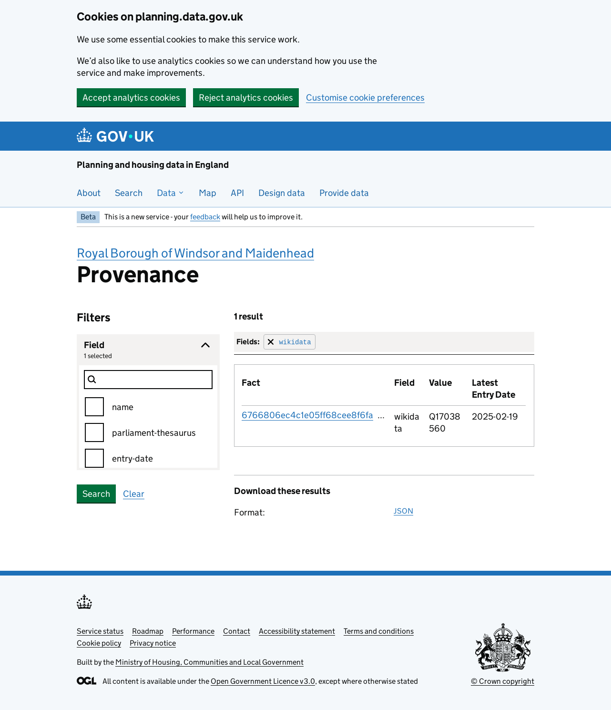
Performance (193, 631)
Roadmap (147, 631)
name (122, 406)
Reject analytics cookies (246, 97)
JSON (403, 510)
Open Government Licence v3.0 (263, 681)
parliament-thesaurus (154, 432)
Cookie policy (99, 643)
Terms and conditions (379, 631)
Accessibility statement (297, 631)
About (89, 192)
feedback (205, 216)
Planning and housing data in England (153, 164)
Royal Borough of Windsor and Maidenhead (195, 253)
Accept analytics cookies (131, 97)
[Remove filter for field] (289, 341)
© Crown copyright (502, 681)
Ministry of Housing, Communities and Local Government (209, 662)
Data (170, 192)
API (237, 192)
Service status (100, 631)
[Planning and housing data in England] (117, 136)
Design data (281, 192)
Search (129, 192)
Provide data (344, 192)
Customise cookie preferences (365, 97)
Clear (133, 493)
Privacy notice (153, 643)
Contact (236, 631)
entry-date (132, 458)
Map (207, 192)
